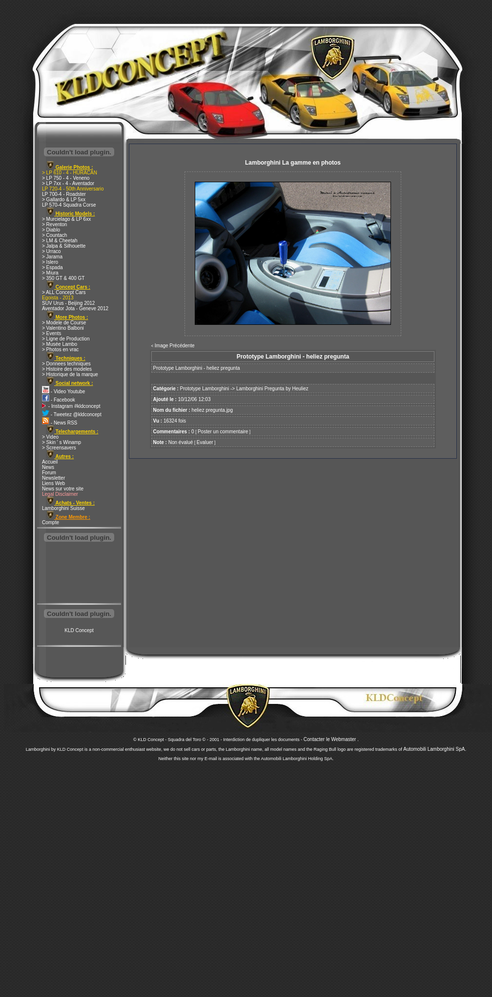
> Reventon (54, 224)
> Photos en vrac (60, 349)
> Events (51, 333)
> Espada (52, 267)
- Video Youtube (63, 391)
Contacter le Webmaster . (331, 739)
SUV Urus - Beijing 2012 (68, 303)
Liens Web (53, 483)
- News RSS (59, 422)
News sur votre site (62, 488)
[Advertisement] (79, 573)
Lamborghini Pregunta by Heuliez (272, 388)
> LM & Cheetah (60, 240)
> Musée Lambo (59, 344)
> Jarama (52, 256)
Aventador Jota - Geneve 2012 (75, 308)
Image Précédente (175, 345)
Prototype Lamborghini (204, 388)
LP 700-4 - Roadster (64, 194)
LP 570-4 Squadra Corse (69, 205)
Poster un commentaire (223, 431)
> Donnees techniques (66, 363)
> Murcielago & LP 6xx (66, 219)
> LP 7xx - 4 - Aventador (68, 183)
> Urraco (51, 251)
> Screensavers (59, 447)
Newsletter (53, 478)
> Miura (50, 273)
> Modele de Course (64, 322)
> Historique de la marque (70, 374)
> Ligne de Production (66, 338)
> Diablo (51, 230)
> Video (50, 437)
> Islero (50, 262)
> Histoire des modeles (67, 369)
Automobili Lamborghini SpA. (434, 749)
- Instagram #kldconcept (71, 406)
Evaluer (205, 442)
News (48, 467)
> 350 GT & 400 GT (63, 278)
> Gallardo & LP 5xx (63, 199)
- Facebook (58, 400)
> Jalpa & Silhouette (63, 246)
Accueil (50, 462)
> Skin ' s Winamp (61, 442)
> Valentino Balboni (63, 328)
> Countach (54, 235)
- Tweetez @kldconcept (72, 414)
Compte (50, 522)
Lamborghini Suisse (63, 508)
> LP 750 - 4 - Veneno (65, 178)
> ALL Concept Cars (63, 292)
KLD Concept (78, 630)
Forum (49, 472)
